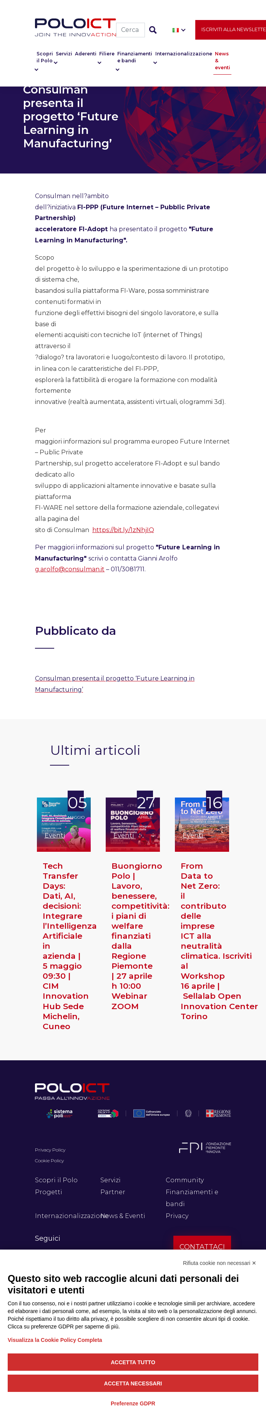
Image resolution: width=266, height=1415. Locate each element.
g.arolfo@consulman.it (70, 569)
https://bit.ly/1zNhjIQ (123, 530)
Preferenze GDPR (133, 1403)
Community (185, 1180)
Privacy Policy (50, 1150)
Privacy (177, 1216)
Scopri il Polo (45, 57)
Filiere (107, 54)
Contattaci (202, 1247)
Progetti (48, 1192)
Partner (112, 1192)
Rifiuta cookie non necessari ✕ (219, 1263)
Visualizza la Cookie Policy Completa (55, 1340)
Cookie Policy (49, 1160)
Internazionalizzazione (183, 54)
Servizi (64, 54)
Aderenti (85, 54)
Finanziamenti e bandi (134, 57)
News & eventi (222, 60)
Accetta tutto (133, 1362)
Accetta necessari (133, 1383)
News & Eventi (122, 1216)
